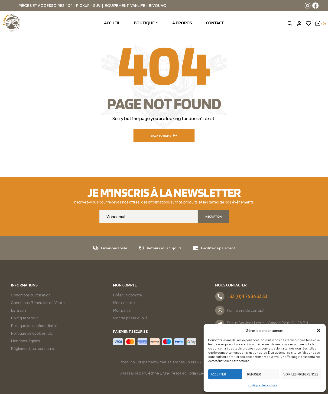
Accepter (218, 374)
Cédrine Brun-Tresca (163, 373)
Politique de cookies (262, 385)
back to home (164, 135)
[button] (318, 330)
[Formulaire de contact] (219, 310)
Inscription (213, 216)
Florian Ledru (198, 373)
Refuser (254, 374)
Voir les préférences (300, 374)
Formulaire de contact (246, 310)
